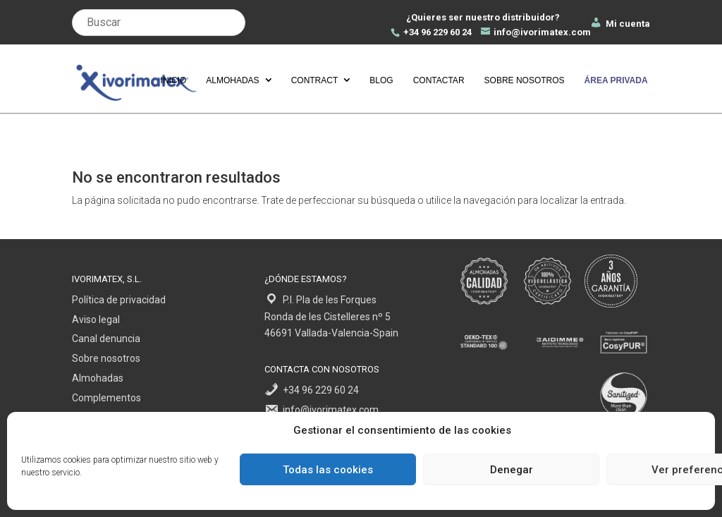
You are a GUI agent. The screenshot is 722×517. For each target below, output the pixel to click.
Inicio (174, 80)
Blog (381, 80)
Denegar (511, 469)
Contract (314, 80)
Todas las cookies (328, 469)
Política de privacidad (119, 299)
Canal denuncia (106, 338)
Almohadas (232, 80)
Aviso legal (96, 319)
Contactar (439, 80)
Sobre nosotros (524, 80)
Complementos (106, 397)
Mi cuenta (619, 23)
